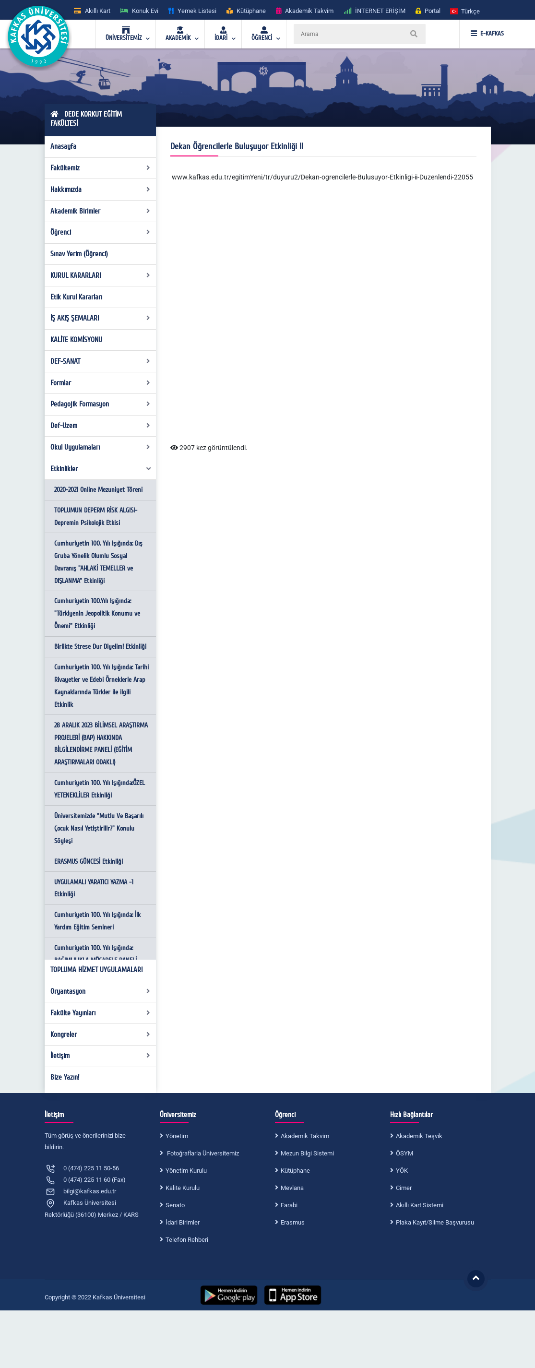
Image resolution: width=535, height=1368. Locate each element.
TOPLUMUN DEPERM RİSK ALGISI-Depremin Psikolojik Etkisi (95, 516)
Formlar (100, 383)
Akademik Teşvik (419, 1136)
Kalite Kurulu (183, 1187)
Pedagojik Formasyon (100, 404)
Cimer (404, 1187)
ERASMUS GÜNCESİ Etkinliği (88, 861)
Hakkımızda (100, 189)
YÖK (402, 1170)
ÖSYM (404, 1153)
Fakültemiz (100, 168)
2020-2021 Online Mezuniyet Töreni (98, 490)
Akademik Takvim (305, 1136)
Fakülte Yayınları (100, 1013)
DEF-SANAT (100, 361)
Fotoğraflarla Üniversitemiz (202, 1153)
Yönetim (177, 1136)
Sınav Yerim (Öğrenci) (79, 254)
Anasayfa (63, 146)
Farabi (289, 1205)
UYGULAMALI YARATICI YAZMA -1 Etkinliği (93, 888)
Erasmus (293, 1222)
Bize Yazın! (64, 1077)
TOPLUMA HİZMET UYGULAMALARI (96, 969)
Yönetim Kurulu (186, 1170)
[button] (465, 10)
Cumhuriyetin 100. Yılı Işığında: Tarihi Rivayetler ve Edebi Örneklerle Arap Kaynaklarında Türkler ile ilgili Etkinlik (101, 686)
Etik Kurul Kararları (76, 297)
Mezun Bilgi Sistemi (307, 1153)
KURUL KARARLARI (100, 275)
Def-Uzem (100, 425)
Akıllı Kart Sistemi (419, 1205)
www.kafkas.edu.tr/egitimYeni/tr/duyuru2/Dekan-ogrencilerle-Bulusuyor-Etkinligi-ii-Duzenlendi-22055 (322, 177)
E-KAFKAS (487, 34)
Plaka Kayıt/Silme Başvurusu (435, 1222)
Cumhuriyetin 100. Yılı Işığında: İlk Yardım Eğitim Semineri (97, 921)
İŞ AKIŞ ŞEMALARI (100, 318)
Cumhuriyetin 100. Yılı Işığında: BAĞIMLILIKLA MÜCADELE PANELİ (95, 954)
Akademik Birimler (100, 211)
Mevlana (292, 1187)
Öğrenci (100, 232)
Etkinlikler (101, 468)
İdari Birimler (183, 1222)
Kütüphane (295, 1170)
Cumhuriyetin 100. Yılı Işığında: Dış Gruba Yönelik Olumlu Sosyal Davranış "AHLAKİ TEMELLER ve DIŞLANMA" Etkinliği (98, 562)
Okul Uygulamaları (100, 447)
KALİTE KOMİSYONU (76, 339)
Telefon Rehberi (187, 1239)
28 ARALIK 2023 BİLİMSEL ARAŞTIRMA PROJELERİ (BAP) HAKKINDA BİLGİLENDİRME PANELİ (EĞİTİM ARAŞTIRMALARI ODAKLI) (101, 744)
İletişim (100, 1055)
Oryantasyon (100, 991)
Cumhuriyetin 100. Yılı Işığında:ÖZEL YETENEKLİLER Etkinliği (99, 789)
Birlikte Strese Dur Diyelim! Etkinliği (100, 646)
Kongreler (100, 1034)
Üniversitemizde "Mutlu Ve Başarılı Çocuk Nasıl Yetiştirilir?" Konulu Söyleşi (98, 828)
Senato (175, 1205)
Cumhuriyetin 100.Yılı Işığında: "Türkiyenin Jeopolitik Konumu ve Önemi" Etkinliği (97, 613)
